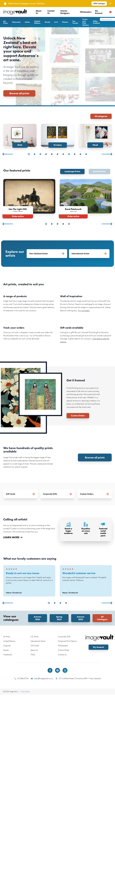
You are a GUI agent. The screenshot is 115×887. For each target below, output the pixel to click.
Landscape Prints (72, 171)
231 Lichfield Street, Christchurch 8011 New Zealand (78, 678)
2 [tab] (34, 154)
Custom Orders (78, 415)
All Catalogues (102, 618)
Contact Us (51, 12)
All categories (101, 116)
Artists (27, 22)
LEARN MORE (12, 537)
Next (107, 154)
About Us (38, 12)
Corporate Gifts (64, 636)
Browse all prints (19, 93)
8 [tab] (69, 154)
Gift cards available (71, 327)
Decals (47, 22)
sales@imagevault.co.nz (42, 678)
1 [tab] (29, 154)
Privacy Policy (25, 691)
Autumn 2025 (80, 618)
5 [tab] (51, 154)
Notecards (16, 22)
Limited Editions (37, 22)
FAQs (33, 654)
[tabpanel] (20, 136)
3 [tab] (40, 154)
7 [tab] (63, 154)
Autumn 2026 (37, 618)
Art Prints (5, 22)
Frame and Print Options (85, 22)
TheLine (65, 22)
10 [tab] (80, 154)
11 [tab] (86, 154)
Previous (7, 154)
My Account (98, 12)
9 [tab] (74, 154)
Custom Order (63, 650)
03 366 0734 (21, 678)
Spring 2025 (59, 618)
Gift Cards (35, 645)
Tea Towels (75, 22)
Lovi (56, 22)
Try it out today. (84, 310)
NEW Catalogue (99, 3)
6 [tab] (57, 154)
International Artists (38, 641)
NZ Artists (35, 636)
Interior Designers (65, 12)
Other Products (96, 22)
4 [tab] (46, 154)
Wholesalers (85, 12)
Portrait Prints (99, 171)
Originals (7, 645)
